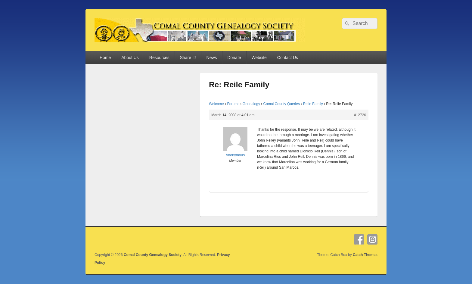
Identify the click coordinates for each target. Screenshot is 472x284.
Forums (233, 104)
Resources (159, 57)
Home (105, 57)
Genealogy (251, 104)
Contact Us (287, 57)
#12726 (360, 115)
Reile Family (313, 104)
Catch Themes (365, 255)
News (211, 57)
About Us (130, 57)
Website (259, 57)
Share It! (188, 57)
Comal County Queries (281, 104)
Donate (234, 57)
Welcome (216, 104)
